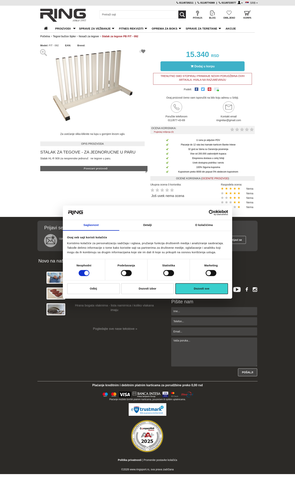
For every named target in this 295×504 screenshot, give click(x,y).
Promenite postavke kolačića (160, 459)
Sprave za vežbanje (95, 28)
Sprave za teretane (201, 28)
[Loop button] (182, 14)
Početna (45, 36)
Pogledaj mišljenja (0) (164, 132)
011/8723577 (227, 2)
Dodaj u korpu (203, 66)
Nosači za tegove (89, 36)
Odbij (93, 288)
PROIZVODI (63, 28)
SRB (254, 2)
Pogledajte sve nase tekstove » (115, 329)
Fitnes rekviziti (131, 28)
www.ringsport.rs (139, 469)
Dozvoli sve (201, 288)
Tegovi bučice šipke (64, 36)
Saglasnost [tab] (91, 225)
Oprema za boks (164, 28)
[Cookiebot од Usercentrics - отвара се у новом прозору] (211, 212)
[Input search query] (137, 14)
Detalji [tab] (147, 225)
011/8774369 (206, 2)
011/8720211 (185, 2)
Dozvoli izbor (147, 288)
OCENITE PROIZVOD (215, 178)
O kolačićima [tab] (204, 225)
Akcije (231, 28)
